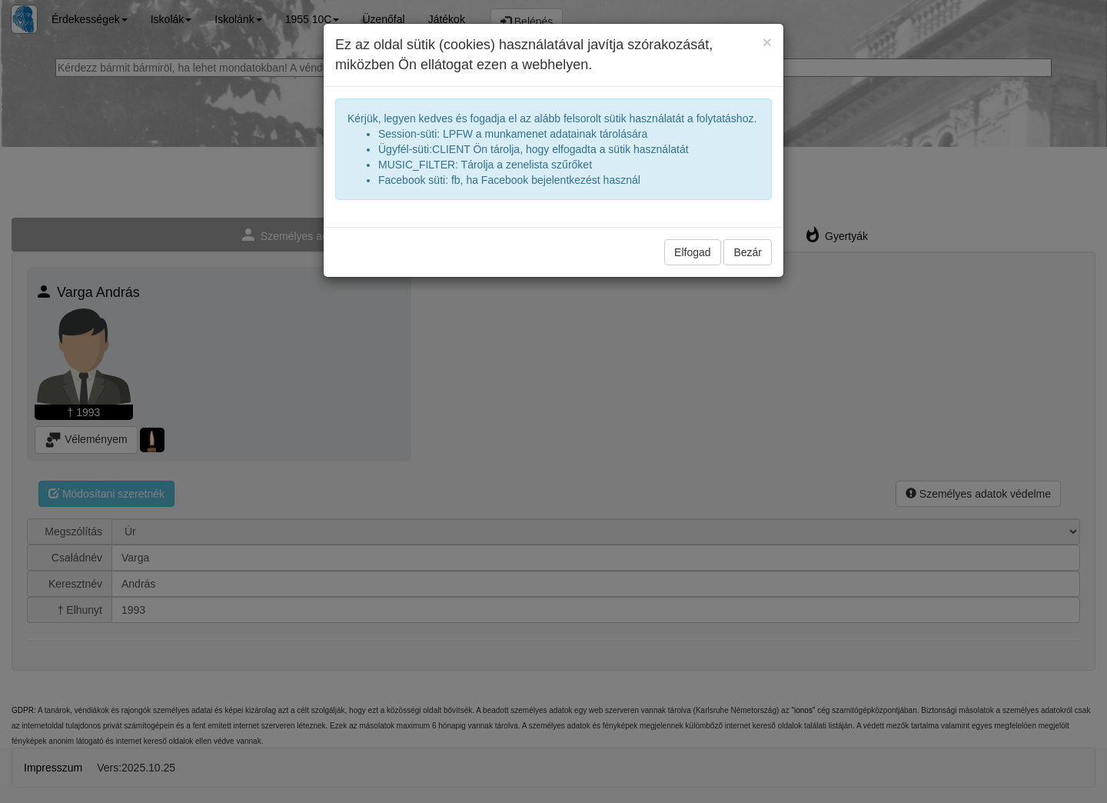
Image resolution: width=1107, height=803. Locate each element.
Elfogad (692, 252)
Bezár (747, 252)
